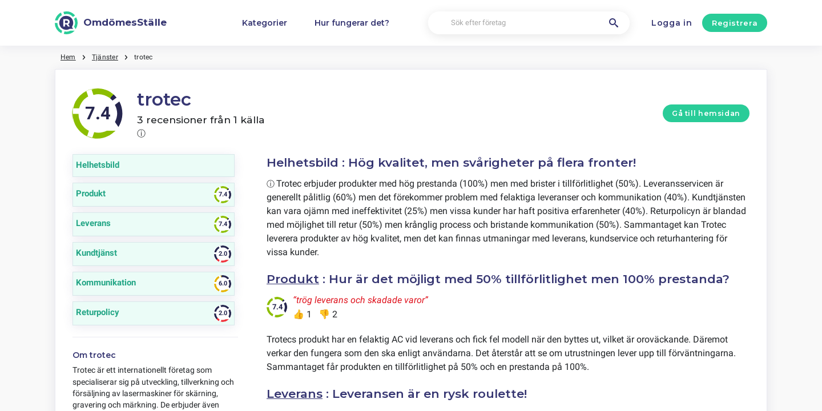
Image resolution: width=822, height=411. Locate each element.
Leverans (295, 393)
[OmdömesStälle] (111, 23)
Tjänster (105, 57)
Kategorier (264, 23)
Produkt (293, 279)
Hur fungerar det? (352, 23)
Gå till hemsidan (706, 113)
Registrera (735, 22)
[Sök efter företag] (529, 23)
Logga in (671, 23)
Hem (68, 57)
